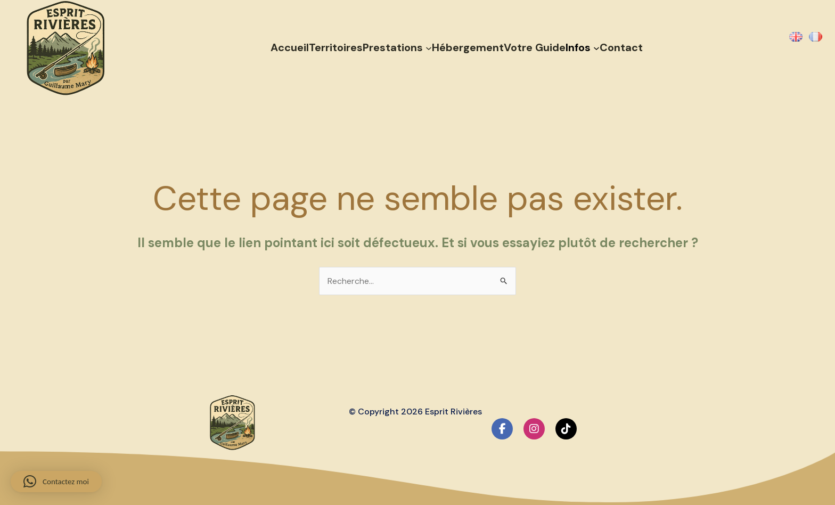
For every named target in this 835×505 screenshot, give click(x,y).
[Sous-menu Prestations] (428, 47)
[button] (56, 481)
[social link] (502, 428)
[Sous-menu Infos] (596, 47)
